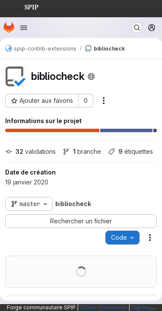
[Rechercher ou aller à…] (137, 27)
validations (30, 151)
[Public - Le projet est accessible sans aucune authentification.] (91, 76)
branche (82, 151)
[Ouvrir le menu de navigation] (24, 28)
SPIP (24, 6)
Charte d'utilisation (103, 307)
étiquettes (130, 151)
